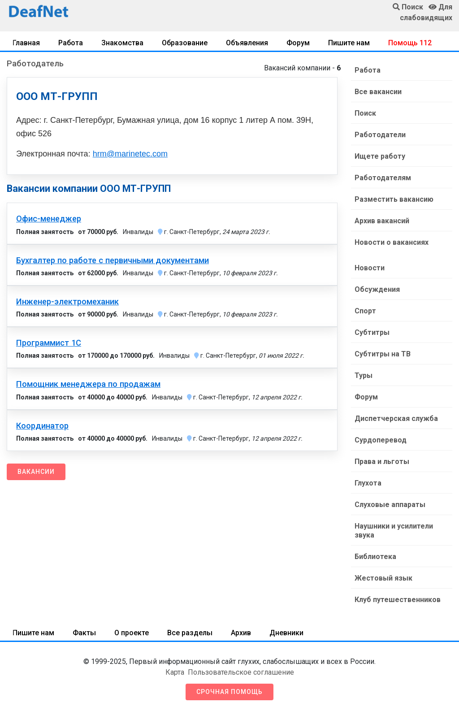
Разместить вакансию (394, 199)
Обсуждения (377, 289)
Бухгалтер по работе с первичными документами (112, 260)
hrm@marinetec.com (130, 153)
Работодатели (380, 134)
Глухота (368, 483)
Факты (84, 633)
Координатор (42, 425)
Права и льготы (382, 461)
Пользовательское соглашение (241, 672)
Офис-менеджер (48, 218)
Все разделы (189, 633)
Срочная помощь (229, 691)
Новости (370, 268)
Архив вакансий (382, 221)
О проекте (131, 633)
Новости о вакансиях (392, 242)
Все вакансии (378, 91)
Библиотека (375, 556)
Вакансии (36, 471)
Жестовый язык (383, 578)
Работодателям (383, 177)
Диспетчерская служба (396, 418)
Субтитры (372, 332)
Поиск (365, 113)
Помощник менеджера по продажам (88, 384)
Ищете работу (380, 156)
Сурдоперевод (381, 440)
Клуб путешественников (398, 599)
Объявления (247, 43)
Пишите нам (349, 43)
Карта (174, 672)
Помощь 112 (410, 43)
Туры (363, 375)
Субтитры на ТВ (383, 354)
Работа (70, 43)
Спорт (365, 311)
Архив (241, 633)
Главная (26, 43)
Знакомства (122, 43)
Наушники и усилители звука (394, 530)
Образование (185, 43)
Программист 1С (48, 342)
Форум (298, 43)
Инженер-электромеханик (67, 301)
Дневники (286, 633)
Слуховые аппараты (390, 504)
